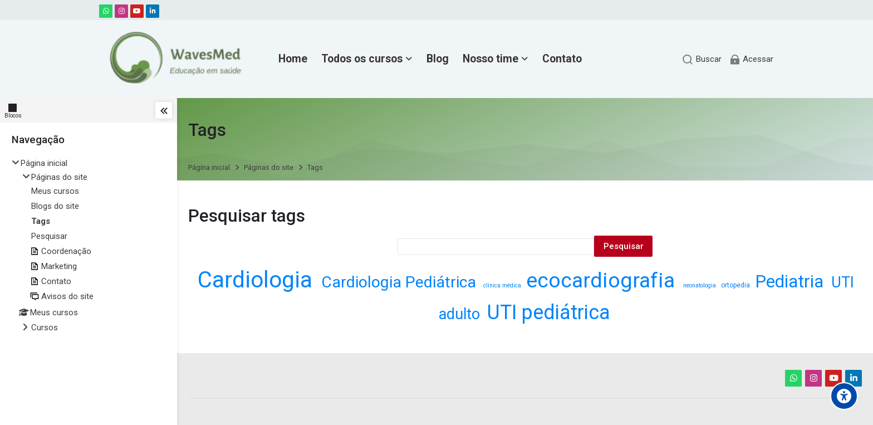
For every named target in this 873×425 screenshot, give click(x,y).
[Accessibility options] (844, 396)
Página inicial (44, 163)
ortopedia (736, 285)
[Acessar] (751, 59)
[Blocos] (15, 110)
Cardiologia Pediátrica (400, 282)
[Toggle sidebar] (163, 110)
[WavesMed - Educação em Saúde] (173, 59)
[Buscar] (702, 59)
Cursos (44, 328)
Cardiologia (258, 279)
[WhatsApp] (105, 11)
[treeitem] (88, 246)
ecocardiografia (603, 280)
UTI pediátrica (548, 312)
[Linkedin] (152, 11)
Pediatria (791, 281)
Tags (315, 168)
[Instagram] (121, 11)
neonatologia (700, 285)
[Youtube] (137, 11)
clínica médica (503, 285)
